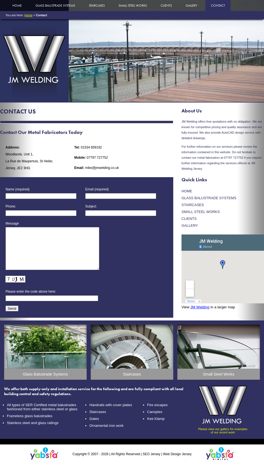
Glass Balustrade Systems (55, 5)
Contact (218, 5)
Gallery (191, 5)
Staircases (97, 5)
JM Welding (199, 307)
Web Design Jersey (177, 462)
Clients (166, 5)
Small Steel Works (133, 5)
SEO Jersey (151, 462)
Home (17, 5)
